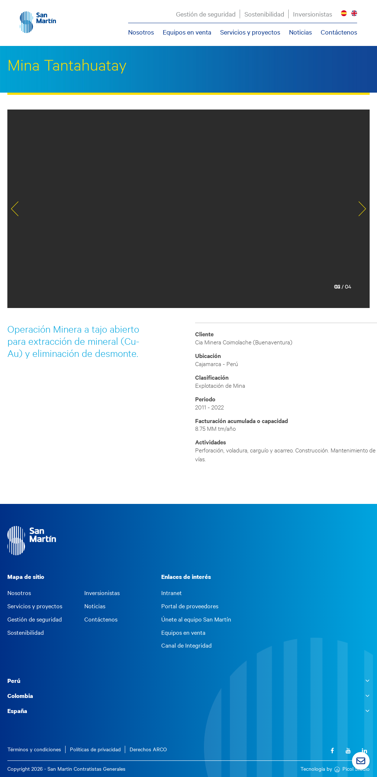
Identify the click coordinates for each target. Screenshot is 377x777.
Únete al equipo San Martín (196, 619)
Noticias (300, 32)
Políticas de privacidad (95, 749)
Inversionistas (312, 14)
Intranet (171, 593)
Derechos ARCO (148, 749)
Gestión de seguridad (205, 14)
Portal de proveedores (189, 606)
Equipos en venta (186, 32)
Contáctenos (338, 32)
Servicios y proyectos (250, 32)
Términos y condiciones (34, 749)
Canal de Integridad (186, 645)
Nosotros (141, 32)
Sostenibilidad (264, 14)
